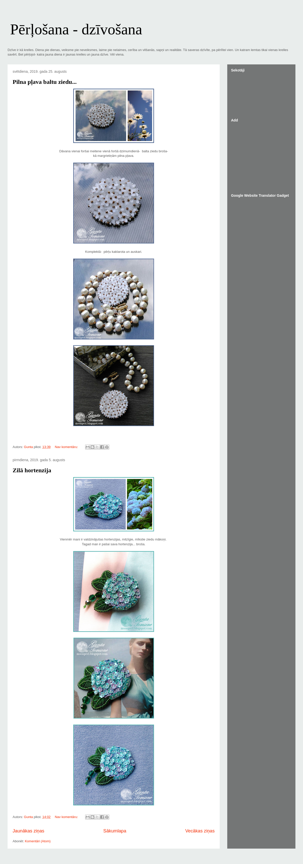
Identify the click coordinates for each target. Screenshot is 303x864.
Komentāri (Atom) (37, 841)
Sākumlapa (114, 830)
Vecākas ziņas (200, 830)
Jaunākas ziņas (28, 830)
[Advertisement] (262, 155)
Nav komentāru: (67, 447)
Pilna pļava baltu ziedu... (45, 82)
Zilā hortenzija (32, 470)
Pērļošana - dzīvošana (76, 29)
